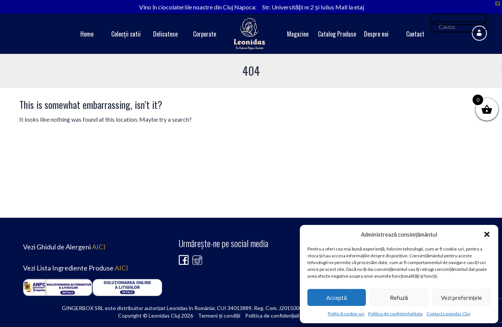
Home (87, 33)
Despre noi (376, 33)
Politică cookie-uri (346, 313)
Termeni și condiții (219, 315)
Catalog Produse (337, 33)
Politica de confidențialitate (395, 313)
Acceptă (336, 297)
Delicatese (165, 33)
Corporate (204, 33)
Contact (415, 33)
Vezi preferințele (461, 297)
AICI (99, 246)
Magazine (298, 33)
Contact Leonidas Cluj (448, 313)
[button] (487, 234)
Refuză (399, 297)
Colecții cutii (126, 33)
